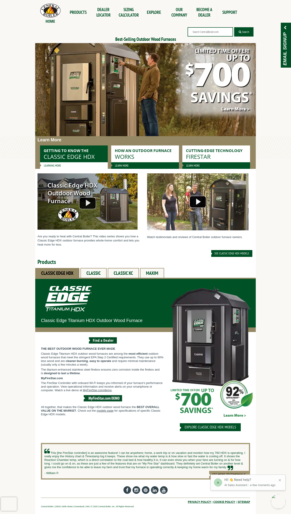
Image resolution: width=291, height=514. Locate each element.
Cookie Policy (224, 502)
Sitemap (244, 502)
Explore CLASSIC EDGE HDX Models (210, 427)
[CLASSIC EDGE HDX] (210, 354)
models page (105, 410)
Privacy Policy (199, 502)
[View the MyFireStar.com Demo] (103, 402)
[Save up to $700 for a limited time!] (145, 89)
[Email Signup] (285, 28)
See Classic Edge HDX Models (231, 253)
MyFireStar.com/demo (97, 390)
